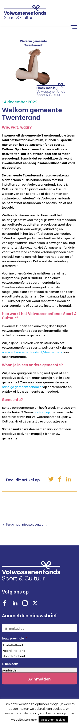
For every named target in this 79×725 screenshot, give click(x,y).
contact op (41, 412)
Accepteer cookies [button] (53, 719)
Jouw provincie (14, 638)
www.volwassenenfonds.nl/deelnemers (32, 352)
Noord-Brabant (39, 656)
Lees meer (30, 719)
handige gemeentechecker (22, 386)
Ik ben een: (10, 664)
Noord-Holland (39, 650)
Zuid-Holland (39, 645)
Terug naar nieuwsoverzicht (26, 524)
